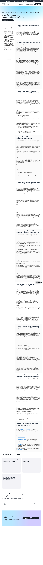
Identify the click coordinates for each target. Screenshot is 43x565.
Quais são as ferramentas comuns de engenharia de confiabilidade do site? (9, 57)
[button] (37, 4)
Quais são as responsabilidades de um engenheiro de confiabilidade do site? (8, 53)
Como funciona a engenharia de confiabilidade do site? (8, 48)
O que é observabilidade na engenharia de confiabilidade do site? (9, 36)
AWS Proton (20, 444)
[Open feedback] (42, 282)
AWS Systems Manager (22, 439)
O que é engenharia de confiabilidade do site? (8, 25)
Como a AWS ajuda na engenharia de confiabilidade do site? (8, 60)
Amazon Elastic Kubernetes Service (27, 389)
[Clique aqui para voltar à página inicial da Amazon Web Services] (3, 4)
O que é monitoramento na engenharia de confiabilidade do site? (9, 40)
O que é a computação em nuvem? (7, 12)
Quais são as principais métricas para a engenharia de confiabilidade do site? (9, 44)
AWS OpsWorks (18, 418)
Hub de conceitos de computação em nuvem (21, 12)
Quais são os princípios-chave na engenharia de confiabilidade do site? (8, 32)
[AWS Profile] (40, 1)
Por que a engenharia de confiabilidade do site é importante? (8, 28)
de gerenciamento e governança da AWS (26, 429)
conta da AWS (20, 449)
